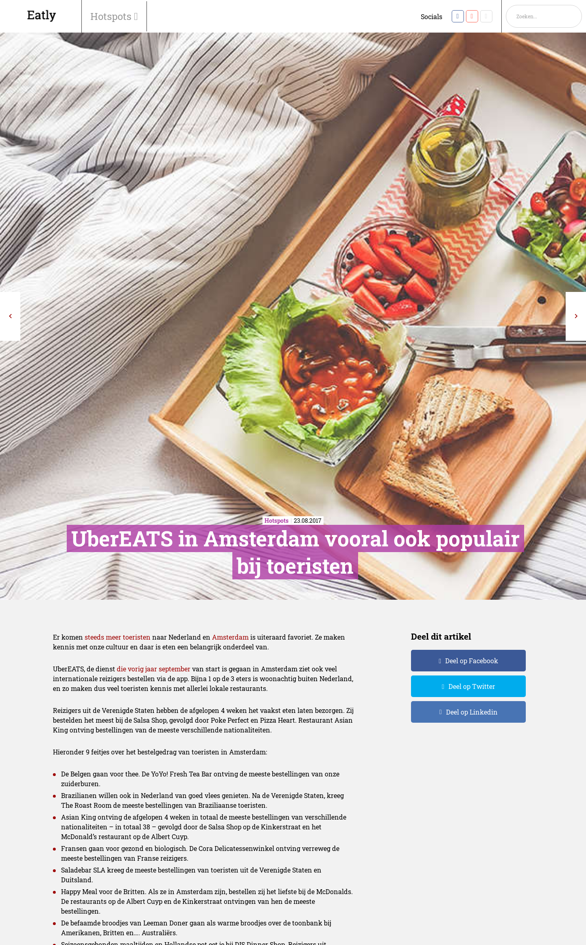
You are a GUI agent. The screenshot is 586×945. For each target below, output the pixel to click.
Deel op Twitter (471, 686)
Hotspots (112, 16)
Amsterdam (230, 637)
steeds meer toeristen (118, 637)
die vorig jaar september (153, 668)
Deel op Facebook (471, 660)
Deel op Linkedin (472, 712)
